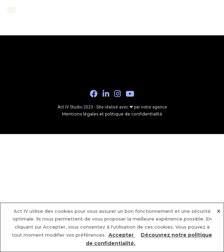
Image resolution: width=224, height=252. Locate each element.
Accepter (121, 235)
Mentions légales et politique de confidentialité (112, 114)
